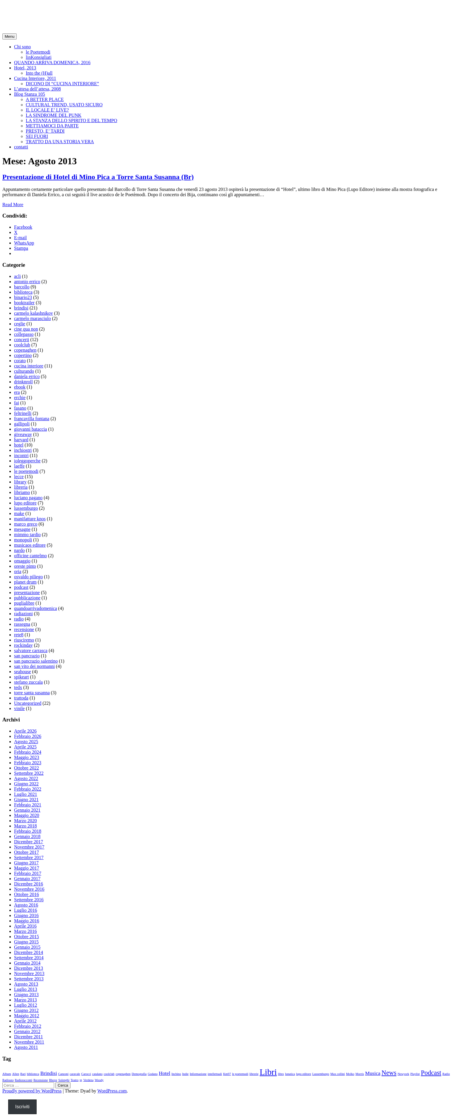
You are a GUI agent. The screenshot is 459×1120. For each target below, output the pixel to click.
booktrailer (24, 302)
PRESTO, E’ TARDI (45, 131)
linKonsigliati (39, 57)
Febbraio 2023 (27, 762)
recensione (24, 629)
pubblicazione (27, 597)
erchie (19, 397)
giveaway (23, 434)
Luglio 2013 (25, 989)
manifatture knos (30, 518)
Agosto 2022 (26, 778)
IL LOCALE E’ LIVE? (47, 109)
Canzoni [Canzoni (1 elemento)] (63, 1073)
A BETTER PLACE (45, 99)
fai (16, 402)
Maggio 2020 (26, 815)
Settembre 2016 (29, 899)
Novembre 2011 (29, 1041)
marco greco (25, 523)
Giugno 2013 (26, 994)
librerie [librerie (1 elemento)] (253, 1073)
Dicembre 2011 (28, 1036)
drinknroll (23, 381)
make (19, 513)
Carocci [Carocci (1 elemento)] (86, 1073)
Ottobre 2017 (26, 852)
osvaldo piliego (28, 576)
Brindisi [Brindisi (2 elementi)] (48, 1073)
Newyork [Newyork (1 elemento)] (403, 1073)
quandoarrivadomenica (35, 608)
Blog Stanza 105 (29, 94)
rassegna (22, 624)
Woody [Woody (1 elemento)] (99, 1080)
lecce (19, 476)
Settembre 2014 (29, 957)
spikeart (21, 676)
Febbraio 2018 (27, 831)
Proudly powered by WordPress (31, 1090)
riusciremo (24, 639)
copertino (23, 355)
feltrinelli (23, 413)
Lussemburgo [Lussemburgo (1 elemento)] (320, 1073)
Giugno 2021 (26, 799)
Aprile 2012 (25, 1020)
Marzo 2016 (25, 931)
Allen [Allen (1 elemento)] (15, 1073)
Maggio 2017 (26, 868)
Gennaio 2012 (27, 1031)
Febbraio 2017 (27, 873)
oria (17, 571)
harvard (21, 439)
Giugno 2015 (26, 941)
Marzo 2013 (25, 999)
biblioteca (23, 292)
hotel (18, 444)
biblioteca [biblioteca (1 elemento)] (33, 1073)
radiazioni (23, 613)
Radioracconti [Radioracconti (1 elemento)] (23, 1080)
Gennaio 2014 (27, 962)
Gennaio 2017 (27, 878)
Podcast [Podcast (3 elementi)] (431, 1072)
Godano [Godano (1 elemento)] (153, 1073)
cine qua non (26, 328)
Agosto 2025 (26, 741)
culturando (24, 371)
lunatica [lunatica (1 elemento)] (290, 1073)
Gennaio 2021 (27, 810)
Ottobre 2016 (26, 894)
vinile (19, 708)
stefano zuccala (28, 682)
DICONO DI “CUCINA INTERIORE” (62, 83)
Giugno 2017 (26, 862)
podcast (21, 587)
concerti (21, 339)
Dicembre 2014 (28, 952)
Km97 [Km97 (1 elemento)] (227, 1073)
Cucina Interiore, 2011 (35, 78)
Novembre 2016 (29, 889)
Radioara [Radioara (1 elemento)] (7, 1080)
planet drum (25, 581)
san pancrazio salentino (36, 661)
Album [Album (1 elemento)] (6, 1073)
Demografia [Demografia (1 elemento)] (139, 1073)
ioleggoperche (27, 460)
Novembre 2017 (29, 846)
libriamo (22, 492)
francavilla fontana (31, 418)
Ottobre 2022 (26, 767)
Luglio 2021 (25, 794)
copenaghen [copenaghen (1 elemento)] (123, 1073)
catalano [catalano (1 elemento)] (97, 1073)
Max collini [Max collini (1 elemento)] (337, 1073)
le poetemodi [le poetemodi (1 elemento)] (240, 1073)
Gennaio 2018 (27, 836)
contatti (21, 146)
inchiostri (23, 450)
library (20, 481)
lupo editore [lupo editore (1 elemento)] (303, 1073)
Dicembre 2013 (28, 968)
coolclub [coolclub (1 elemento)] (109, 1073)
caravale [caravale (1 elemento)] (75, 1073)
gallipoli (22, 423)
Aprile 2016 (25, 926)
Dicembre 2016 (28, 883)
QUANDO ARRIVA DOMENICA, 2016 (52, 62)
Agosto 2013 (26, 984)
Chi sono (22, 46)
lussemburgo (26, 508)
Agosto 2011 (26, 1047)
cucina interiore (28, 365)
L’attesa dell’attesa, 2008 (37, 88)
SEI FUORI (37, 136)
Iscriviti (22, 1106)
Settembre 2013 (29, 978)
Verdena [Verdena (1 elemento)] (88, 1080)
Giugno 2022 (26, 783)
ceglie (19, 323)
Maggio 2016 (26, 920)
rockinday (23, 645)
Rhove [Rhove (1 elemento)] (53, 1080)
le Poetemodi (38, 51)
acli (17, 276)
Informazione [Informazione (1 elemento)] (198, 1073)
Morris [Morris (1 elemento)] (359, 1073)
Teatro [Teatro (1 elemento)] (74, 1080)
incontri (21, 455)
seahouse (22, 671)
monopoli (23, 539)
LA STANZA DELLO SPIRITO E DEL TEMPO (71, 120)
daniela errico (27, 376)
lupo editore (25, 502)
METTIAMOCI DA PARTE (52, 125)
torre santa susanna (32, 692)
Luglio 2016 (25, 910)
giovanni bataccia (30, 429)
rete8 (18, 634)
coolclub (22, 344)
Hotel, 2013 (25, 67)
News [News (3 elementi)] (388, 1072)
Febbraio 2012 (27, 1026)
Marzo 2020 (25, 820)
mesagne (22, 529)
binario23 (23, 297)
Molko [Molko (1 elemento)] (350, 1073)
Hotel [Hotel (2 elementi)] (164, 1073)
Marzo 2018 (25, 825)
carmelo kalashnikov (33, 313)
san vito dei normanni (34, 666)
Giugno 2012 (26, 1010)
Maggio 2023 (26, 757)
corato (20, 360)
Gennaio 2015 (27, 947)
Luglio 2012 (25, 1005)
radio (19, 618)
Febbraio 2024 (27, 752)
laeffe (19, 466)
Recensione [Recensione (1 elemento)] (40, 1080)
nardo (19, 550)
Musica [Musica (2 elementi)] (372, 1073)
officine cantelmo (30, 555)
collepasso (24, 334)
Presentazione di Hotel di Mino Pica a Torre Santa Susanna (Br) (98, 177)
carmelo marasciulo (32, 318)
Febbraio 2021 (27, 804)
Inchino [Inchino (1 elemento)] (176, 1073)
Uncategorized (27, 703)
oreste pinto (25, 566)
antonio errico (27, 281)
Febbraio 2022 (27, 788)
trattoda (21, 697)
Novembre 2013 (29, 973)
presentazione (27, 592)
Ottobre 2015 (26, 936)
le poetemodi (26, 471)
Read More (12, 204)
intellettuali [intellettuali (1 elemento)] (215, 1073)
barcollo (21, 286)
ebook (19, 386)
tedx (18, 687)
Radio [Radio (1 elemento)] (446, 1073)
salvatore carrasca (30, 650)
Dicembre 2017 (28, 841)
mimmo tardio (27, 534)
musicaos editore (30, 545)
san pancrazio (27, 655)
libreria (21, 487)
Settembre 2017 (29, 857)
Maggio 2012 (26, 1015)
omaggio (22, 560)
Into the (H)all (39, 73)
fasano (20, 408)
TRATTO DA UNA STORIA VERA (60, 141)
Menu (9, 36)
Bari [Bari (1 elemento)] (22, 1073)
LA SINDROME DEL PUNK (53, 115)
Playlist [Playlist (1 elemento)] (415, 1073)
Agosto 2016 (26, 904)
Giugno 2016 (26, 915)
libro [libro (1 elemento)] (281, 1073)
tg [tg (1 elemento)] (81, 1080)
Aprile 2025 (25, 746)
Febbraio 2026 (27, 736)
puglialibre (24, 603)
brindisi (21, 307)
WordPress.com (112, 1090)
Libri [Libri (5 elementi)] (268, 1072)
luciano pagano (28, 497)
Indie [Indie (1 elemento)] (185, 1073)
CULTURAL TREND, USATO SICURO (64, 104)
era (17, 392)
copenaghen (25, 350)
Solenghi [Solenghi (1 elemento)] (63, 1080)
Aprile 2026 (25, 731)
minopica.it (24, 11)
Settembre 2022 (29, 773)
